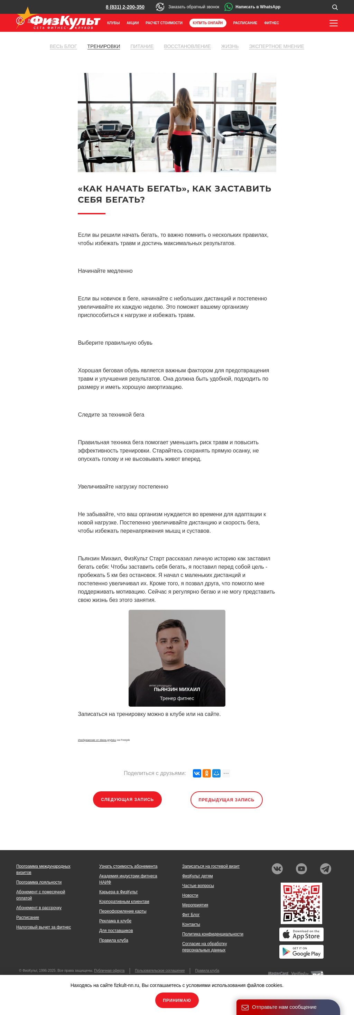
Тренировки (103, 46)
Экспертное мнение (276, 46)
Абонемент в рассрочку (39, 907)
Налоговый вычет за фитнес (43, 927)
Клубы (113, 23)
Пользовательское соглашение (160, 970)
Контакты (191, 924)
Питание (141, 46)
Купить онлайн (208, 23)
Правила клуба (113, 940)
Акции (133, 23)
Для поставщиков (116, 930)
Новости (190, 895)
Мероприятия (195, 905)
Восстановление (187, 46)
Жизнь (230, 46)
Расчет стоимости (164, 23)
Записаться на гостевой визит (211, 866)
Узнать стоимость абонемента (128, 866)
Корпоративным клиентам (124, 901)
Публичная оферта (109, 970)
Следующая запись (127, 799)
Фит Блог (191, 914)
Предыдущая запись (227, 800)
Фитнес (271, 23)
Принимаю (177, 1000)
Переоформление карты (123, 911)
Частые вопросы (198, 885)
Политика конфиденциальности (212, 934)
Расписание (245, 23)
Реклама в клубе (115, 921)
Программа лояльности (39, 882)
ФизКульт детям (197, 876)
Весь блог (63, 46)
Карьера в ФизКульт (118, 892)
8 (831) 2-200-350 (125, 7)
